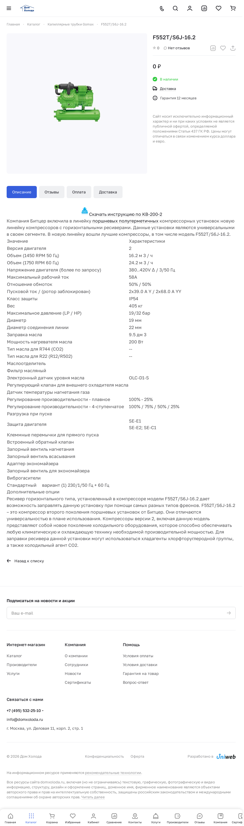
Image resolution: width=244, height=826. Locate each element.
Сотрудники (76, 664)
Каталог (14, 655)
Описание (21, 192)
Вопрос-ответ (136, 682)
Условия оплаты (138, 655)
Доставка (108, 192)
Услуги (13, 673)
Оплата (79, 192)
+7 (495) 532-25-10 (24, 710)
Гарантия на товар (141, 673)
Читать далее (93, 797)
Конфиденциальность (104, 756)
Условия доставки (140, 664)
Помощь (131, 644)
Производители (22, 664)
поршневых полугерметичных (125, 221)
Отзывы (52, 192)
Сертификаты (78, 682)
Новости (73, 673)
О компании (76, 655)
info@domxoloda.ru (25, 719)
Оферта (137, 756)
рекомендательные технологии (113, 772)
